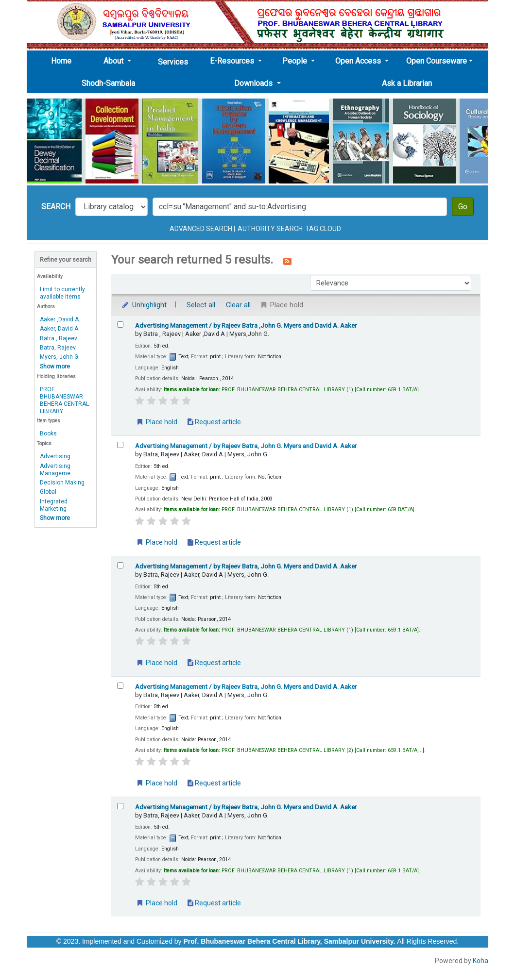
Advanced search (201, 229)
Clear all (238, 305)
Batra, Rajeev (58, 347)
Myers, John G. (60, 356)
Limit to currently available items (62, 293)
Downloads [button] (254, 83)
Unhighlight (144, 305)
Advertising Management (246, 325)
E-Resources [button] (233, 61)
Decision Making (62, 482)
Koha (480, 961)
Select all (201, 305)
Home (64, 61)
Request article (214, 422)
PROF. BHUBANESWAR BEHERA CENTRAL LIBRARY (64, 400)
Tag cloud (323, 229)
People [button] (295, 61)
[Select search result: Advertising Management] (120, 324)
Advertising (55, 456)
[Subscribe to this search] (287, 260)
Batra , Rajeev (58, 338)
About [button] (114, 61)
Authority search (270, 229)
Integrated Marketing (54, 505)
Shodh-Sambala (108, 83)
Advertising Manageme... (57, 470)
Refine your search (65, 259)
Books (48, 433)
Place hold (156, 422)
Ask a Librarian (407, 83)
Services (173, 62)
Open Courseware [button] (436, 61)
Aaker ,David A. (60, 319)
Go (462, 206)
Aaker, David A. (60, 328)
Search (55, 206)
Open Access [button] (359, 61)
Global (48, 491)
